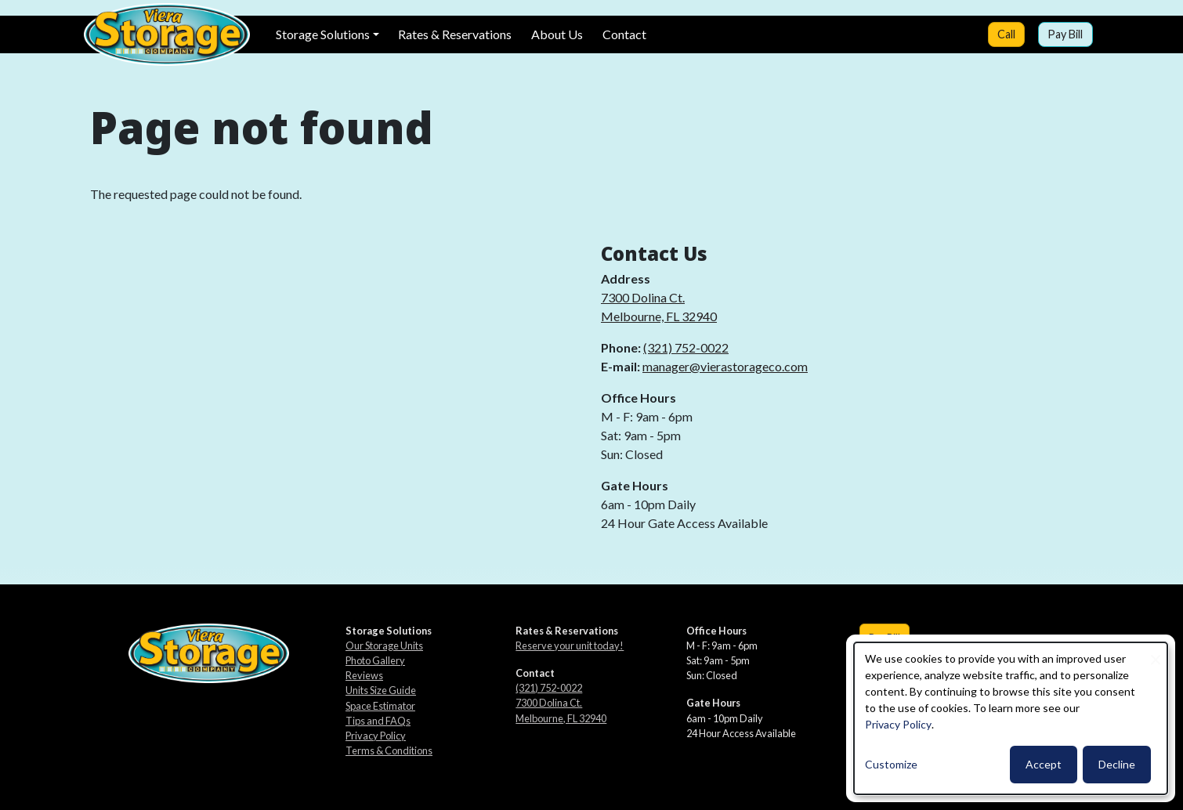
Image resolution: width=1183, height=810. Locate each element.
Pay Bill (1065, 34)
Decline (1116, 764)
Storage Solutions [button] (323, 34)
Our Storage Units (384, 645)
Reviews (364, 675)
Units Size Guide (380, 690)
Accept (1044, 764)
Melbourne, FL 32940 (659, 316)
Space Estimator (380, 706)
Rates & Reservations (455, 34)
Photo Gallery (375, 660)
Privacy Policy (375, 735)
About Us (557, 34)
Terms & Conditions (388, 750)
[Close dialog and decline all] (1155, 652)
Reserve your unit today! (570, 645)
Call (1006, 34)
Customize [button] (891, 764)
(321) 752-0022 (686, 347)
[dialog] (1010, 718)
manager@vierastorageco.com (725, 366)
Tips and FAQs (378, 720)
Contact (624, 34)
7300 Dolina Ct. (643, 297)
